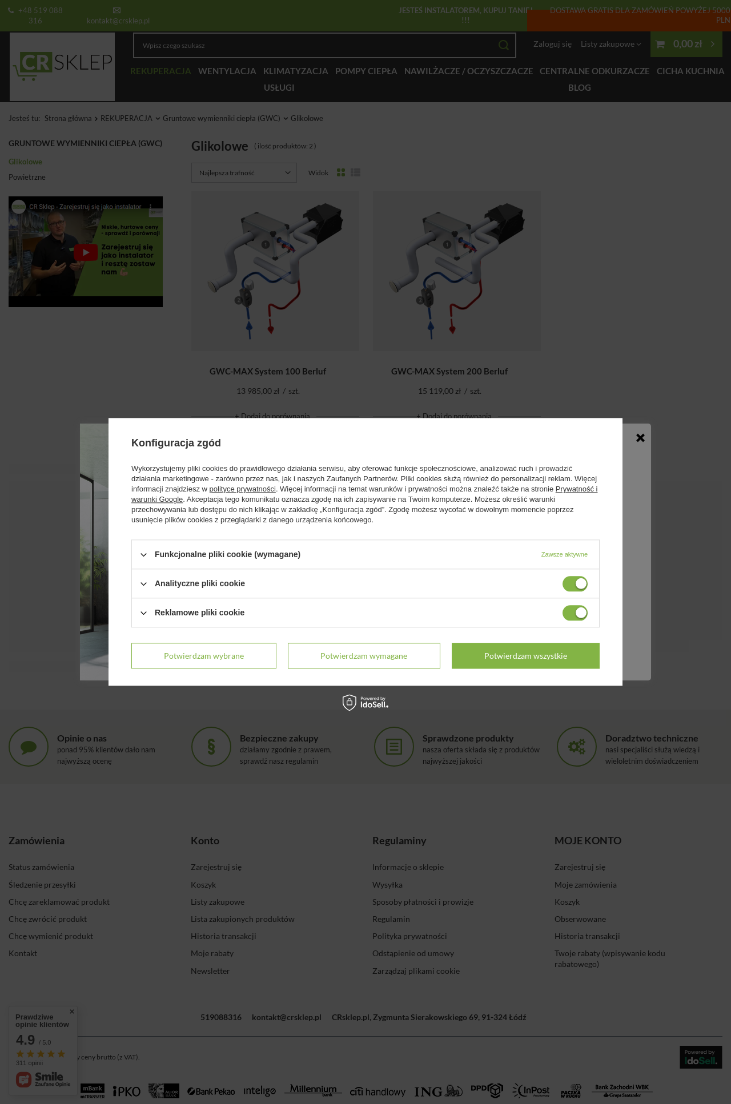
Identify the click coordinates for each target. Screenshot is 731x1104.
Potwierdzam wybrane (204, 655)
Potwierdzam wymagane (363, 655)
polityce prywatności (243, 489)
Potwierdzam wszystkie (525, 655)
